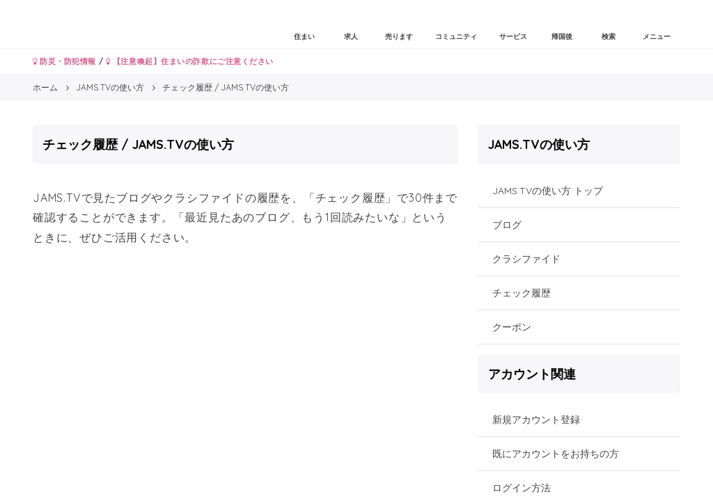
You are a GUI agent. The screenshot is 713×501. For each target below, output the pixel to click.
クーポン (511, 327)
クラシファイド (526, 259)
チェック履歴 (521, 293)
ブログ (507, 224)
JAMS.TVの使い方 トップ (547, 190)
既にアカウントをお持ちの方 (555, 453)
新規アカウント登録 (536, 419)
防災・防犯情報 (64, 61)
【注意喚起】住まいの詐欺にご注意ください (190, 61)
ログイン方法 (521, 488)
